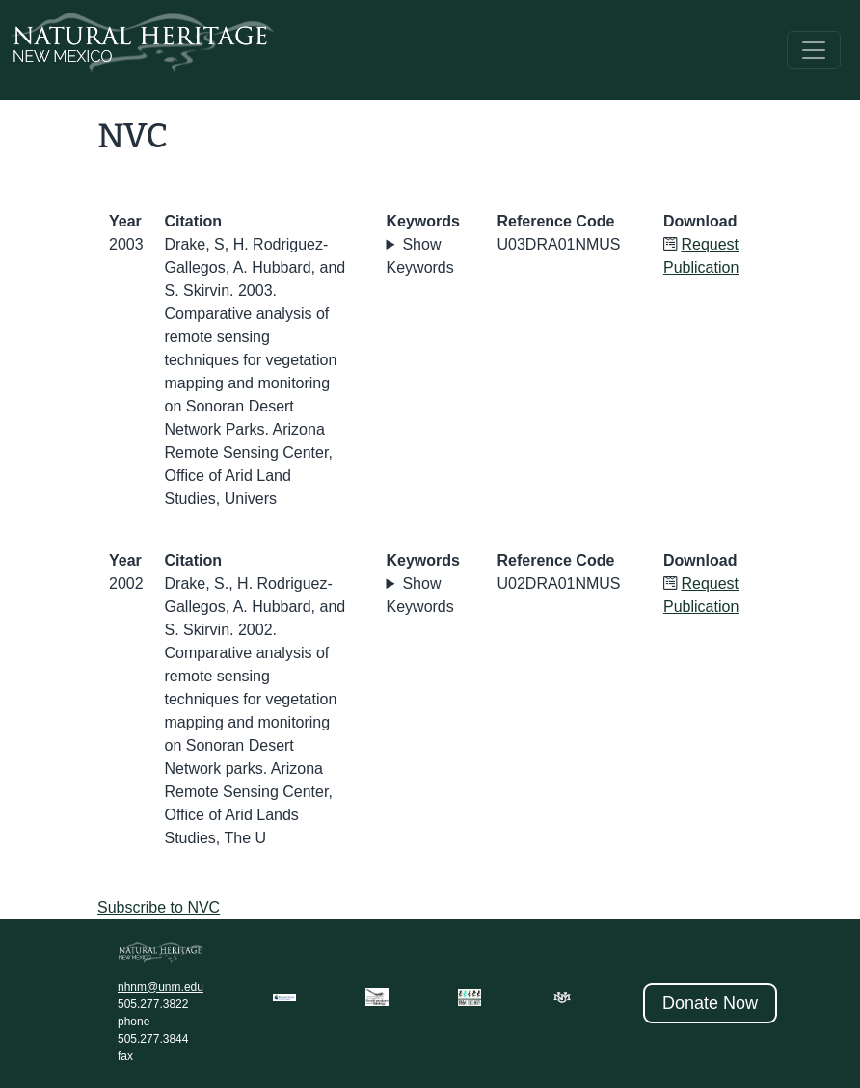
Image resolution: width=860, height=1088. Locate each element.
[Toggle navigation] (814, 50)
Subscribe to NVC (158, 907)
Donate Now (710, 1003)
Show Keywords (420, 256)
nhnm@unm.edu (160, 987)
